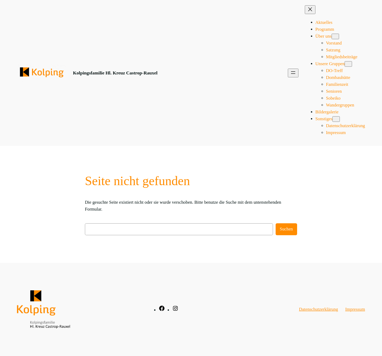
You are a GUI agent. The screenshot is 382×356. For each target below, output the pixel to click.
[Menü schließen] (310, 9)
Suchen (286, 229)
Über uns (323, 36)
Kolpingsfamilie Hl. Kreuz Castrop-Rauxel (115, 72)
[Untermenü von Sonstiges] (336, 119)
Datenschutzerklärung (318, 309)
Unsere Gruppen (330, 63)
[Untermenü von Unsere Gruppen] (348, 64)
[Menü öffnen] (293, 73)
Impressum (355, 309)
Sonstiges (323, 118)
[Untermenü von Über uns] (335, 36)
